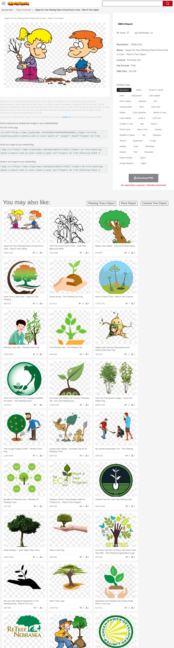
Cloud (128, 618)
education (149, 152)
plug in (154, 124)
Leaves (31, 618)
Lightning (85, 618)
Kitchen (92, 635)
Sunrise (100, 618)
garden (123, 152)
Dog (57, 622)
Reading (49, 631)
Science (107, 631)
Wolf (156, 622)
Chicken (45, 622)
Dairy (24, 635)
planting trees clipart (101, 203)
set (143, 135)
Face (120, 626)
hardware (157, 135)
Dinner (99, 635)
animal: (8, 622)
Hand (133, 626)
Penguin (136, 622)
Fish (83, 622)
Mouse (124, 622)
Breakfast (16, 635)
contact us (66, 117)
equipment (137, 141)
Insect (104, 622)
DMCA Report (125, 24)
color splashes (139, 112)
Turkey (149, 622)
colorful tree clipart (154, 203)
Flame (63, 618)
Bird (25, 622)
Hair (91, 626)
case (136, 146)
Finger (126, 626)
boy (101, 626)
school (123, 141)
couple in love (126, 124)
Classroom (40, 631)
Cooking (126, 635)
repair (122, 112)
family (34, 626)
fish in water (125, 101)
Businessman (51, 626)
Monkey (117, 622)
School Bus (74, 631)
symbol (158, 129)
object (143, 163)
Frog (88, 622)
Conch (45, 618)
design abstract (126, 163)
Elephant (76, 622)
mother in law (160, 112)
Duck (62, 622)
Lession (145, 631)
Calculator (137, 631)
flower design (126, 158)
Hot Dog (134, 635)
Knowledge (90, 631)
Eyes (72, 626)
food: (8, 634)
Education (64, 631)
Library (99, 631)
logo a (143, 158)
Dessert (30, 635)
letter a (141, 118)
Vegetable (83, 635)
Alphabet (127, 631)
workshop (150, 146)
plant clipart (128, 203)
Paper (114, 631)
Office (120, 631)
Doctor (60, 626)
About (116, 642)
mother (41, 626)
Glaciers (70, 618)
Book (32, 631)
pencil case (125, 129)
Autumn (23, 618)
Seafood (74, 635)
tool (135, 152)
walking (79, 626)
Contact (144, 642)
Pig (130, 622)
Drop (134, 618)
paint (122, 95)
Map (82, 631)
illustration (124, 90)
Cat (39, 622)
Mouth (113, 626)
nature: (8, 618)
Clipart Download (23, 10)
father (107, 626)
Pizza (106, 635)
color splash (154, 95)
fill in (141, 107)
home (86, 626)
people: (8, 626)
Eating (112, 635)
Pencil (56, 631)
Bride (28, 626)
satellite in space (127, 135)
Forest (140, 618)
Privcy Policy (133, 642)
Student (17, 631)
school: (8, 630)
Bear (20, 622)
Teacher (25, 631)
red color (155, 107)
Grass (77, 618)
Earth (52, 618)
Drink (37, 635)
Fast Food (45, 635)
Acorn (16, 618)
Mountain (108, 618)
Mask (16, 626)
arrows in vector (156, 90)
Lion (110, 622)
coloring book (126, 107)
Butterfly (32, 622)
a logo (153, 141)
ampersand (136, 95)
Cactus (38, 618)
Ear (66, 626)
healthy (123, 146)
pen (155, 101)
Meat (58, 635)
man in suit (142, 129)
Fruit (52, 635)
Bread (118, 635)
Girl (96, 626)
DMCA (153, 642)
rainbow (142, 101)
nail (142, 124)
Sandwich (65, 635)
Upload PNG (163, 642)
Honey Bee (96, 622)
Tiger (143, 622)
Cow (52, 622)
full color (157, 118)
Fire (57, 618)
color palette (125, 118)
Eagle (68, 622)
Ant (15, 622)
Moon (93, 618)
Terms (123, 642)
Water (116, 618)
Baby (22, 626)
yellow (139, 90)
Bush (122, 618)
